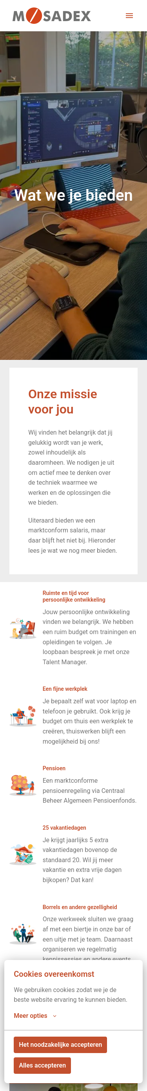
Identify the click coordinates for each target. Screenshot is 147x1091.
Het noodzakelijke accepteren (60, 1044)
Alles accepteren (42, 1065)
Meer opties (35, 1016)
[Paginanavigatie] (129, 15)
